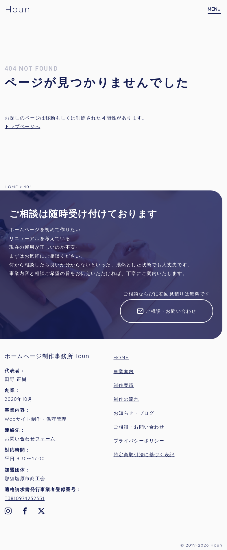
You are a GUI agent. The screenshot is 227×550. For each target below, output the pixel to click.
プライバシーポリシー (139, 441)
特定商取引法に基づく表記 (144, 454)
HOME (121, 357)
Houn (17, 9)
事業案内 (124, 371)
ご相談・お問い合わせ (170, 311)
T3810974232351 (25, 498)
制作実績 (124, 385)
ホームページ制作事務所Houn (47, 356)
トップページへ (22, 126)
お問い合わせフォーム (30, 439)
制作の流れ (126, 399)
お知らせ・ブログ (134, 413)
